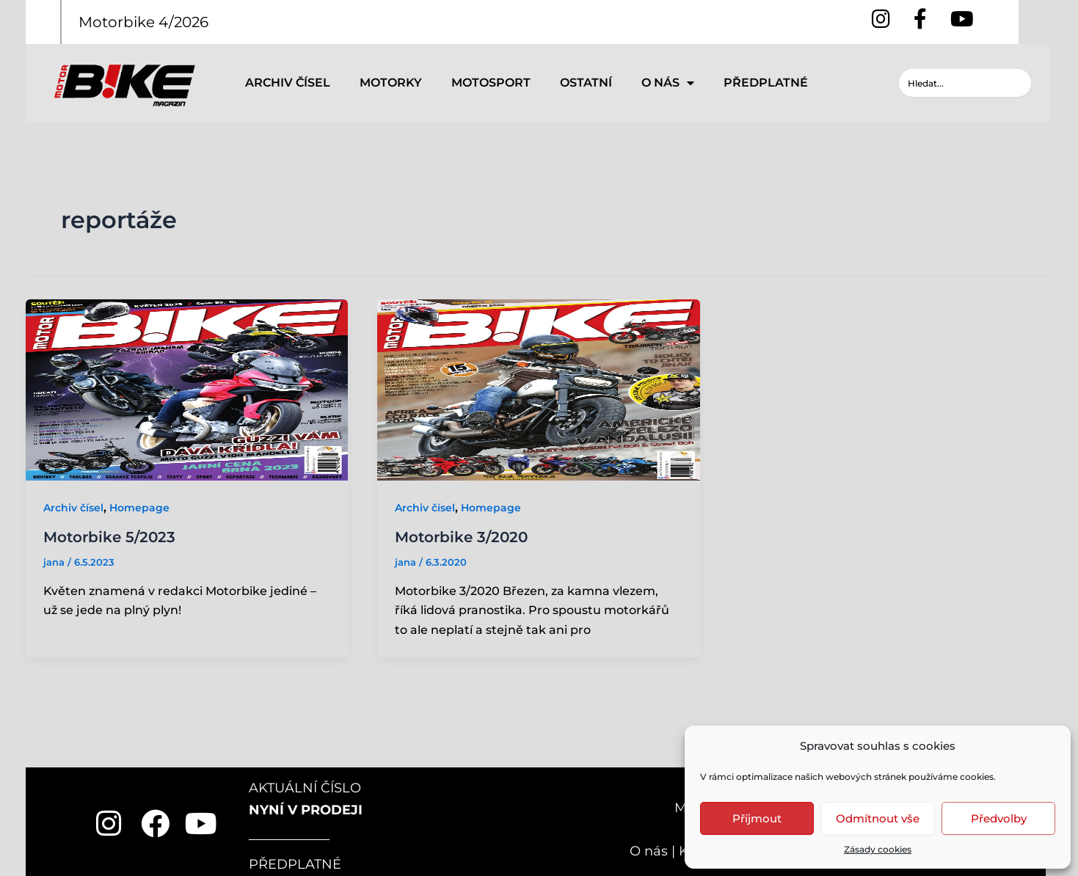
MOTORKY (391, 83)
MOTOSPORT (491, 83)
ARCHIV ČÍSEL (287, 83)
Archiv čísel (73, 507)
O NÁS (667, 83)
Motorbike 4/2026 (143, 22)
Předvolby (999, 818)
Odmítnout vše (877, 818)
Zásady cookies (877, 849)
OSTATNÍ (586, 83)
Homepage (139, 507)
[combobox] (965, 83)
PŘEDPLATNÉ (766, 83)
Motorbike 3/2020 (461, 537)
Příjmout (757, 818)
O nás (649, 851)
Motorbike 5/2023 (109, 537)
